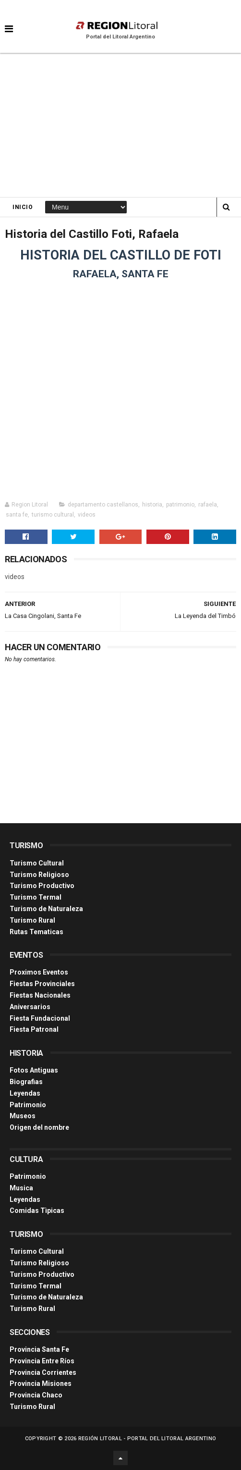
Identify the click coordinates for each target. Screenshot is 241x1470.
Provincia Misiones (41, 1383)
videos (87, 514)
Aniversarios (30, 1007)
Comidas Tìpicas (37, 1210)
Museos (23, 1116)
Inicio (22, 207)
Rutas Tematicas (36, 932)
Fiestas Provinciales (42, 984)
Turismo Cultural (37, 863)
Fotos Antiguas (34, 1070)
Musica (21, 1188)
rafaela (207, 504)
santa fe (17, 514)
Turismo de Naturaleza (46, 909)
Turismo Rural (32, 920)
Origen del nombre (39, 1127)
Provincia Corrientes (43, 1372)
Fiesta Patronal (34, 1029)
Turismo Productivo (42, 885)
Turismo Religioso (39, 874)
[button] (9, 22)
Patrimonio (28, 1105)
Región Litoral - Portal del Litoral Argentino (147, 1438)
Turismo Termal (35, 897)
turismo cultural (53, 514)
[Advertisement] (120, 125)
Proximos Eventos (39, 972)
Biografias (26, 1082)
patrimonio (180, 504)
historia (152, 504)
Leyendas (25, 1093)
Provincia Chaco (36, 1395)
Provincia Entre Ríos (42, 1361)
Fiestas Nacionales (40, 995)
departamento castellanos (103, 504)
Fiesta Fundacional (40, 1018)
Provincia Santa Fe (39, 1349)
